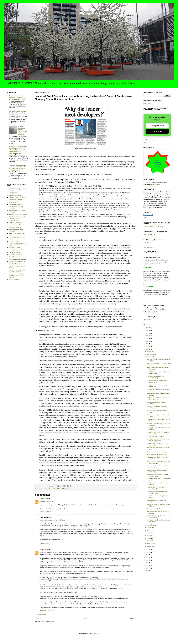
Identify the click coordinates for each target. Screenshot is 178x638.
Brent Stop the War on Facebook (18, 214)
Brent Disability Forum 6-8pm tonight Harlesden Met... (157, 475)
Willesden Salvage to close (154, 509)
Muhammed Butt (61, 488)
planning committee (70, 488)
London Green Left (14, 241)
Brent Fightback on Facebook (17, 197)
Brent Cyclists (13, 193)
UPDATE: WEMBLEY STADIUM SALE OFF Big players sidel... (158, 439)
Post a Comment (41, 614)
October (149, 357)
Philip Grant (43, 498)
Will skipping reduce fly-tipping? (156, 436)
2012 (147, 563)
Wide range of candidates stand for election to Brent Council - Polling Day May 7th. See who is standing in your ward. (18, 167)
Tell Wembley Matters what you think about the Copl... (157, 492)
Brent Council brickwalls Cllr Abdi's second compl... (157, 471)
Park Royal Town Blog (15, 252)
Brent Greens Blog (14, 202)
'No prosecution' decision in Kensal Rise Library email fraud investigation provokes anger (18, 97)
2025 (147, 330)
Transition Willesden (14, 264)
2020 (147, 344)
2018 (147, 349)
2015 (147, 555)
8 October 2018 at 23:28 (46, 543)
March (149, 541)
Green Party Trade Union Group (18, 225)
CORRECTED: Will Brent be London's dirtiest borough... (157, 398)
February (149, 543)
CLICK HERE (147, 103)
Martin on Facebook (14, 247)
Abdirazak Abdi (43, 488)
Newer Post (38, 618)
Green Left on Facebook (15, 222)
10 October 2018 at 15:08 (47, 610)
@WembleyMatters (153, 312)
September (150, 525)
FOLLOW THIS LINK (149, 234)
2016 (147, 552)
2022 (147, 338)
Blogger (96, 633)
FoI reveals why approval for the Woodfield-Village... (156, 377)
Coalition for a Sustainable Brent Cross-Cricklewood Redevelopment (18, 218)
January (149, 546)
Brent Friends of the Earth (16, 199)
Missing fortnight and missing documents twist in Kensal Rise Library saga (22, 130)
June (148, 533)
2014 (147, 557)
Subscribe (157, 131)
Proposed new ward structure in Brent (157, 454)
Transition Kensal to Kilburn (17, 261)
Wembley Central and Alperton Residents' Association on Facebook (17, 275)
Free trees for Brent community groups (157, 452)
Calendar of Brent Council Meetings (153, 227)
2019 (147, 346)
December (150, 351)
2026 (147, 328)
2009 (147, 571)
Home (86, 618)
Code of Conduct (52, 488)
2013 (147, 560)
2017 (147, 549)
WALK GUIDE (155, 184)
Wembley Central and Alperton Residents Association (17, 270)
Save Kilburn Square (14, 257)
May (148, 535)
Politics (145, 217)
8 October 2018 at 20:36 (46, 511)
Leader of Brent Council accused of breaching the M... (156, 488)
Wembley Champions (15, 279)
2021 (147, 341)
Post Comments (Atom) (48, 621)
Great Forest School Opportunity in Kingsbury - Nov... (156, 402)
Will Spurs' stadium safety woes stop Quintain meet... (157, 385)
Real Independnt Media (15, 254)
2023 (147, 336)
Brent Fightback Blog (15, 195)
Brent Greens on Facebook (16, 204)
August (149, 527)
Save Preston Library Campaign (17, 259)
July (148, 530)
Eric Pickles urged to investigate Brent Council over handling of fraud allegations (18, 112)
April (148, 538)
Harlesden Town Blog (15, 227)
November (150, 354)
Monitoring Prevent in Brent (16, 250)
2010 (147, 568)
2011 (147, 565)
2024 (147, 333)
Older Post (133, 618)
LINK (145, 142)
